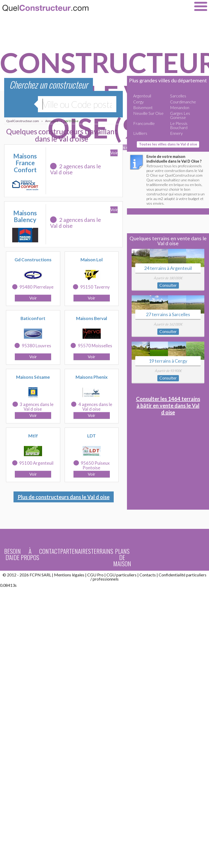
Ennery (176, 133)
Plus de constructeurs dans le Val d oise (64, 497)
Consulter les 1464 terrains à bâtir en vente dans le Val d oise (168, 405)
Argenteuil (142, 95)
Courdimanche (183, 101)
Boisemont (143, 107)
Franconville (144, 123)
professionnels (106, 578)
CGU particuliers (121, 574)
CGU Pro (95, 574)
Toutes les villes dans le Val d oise (168, 144)
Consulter (168, 285)
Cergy (138, 101)
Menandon (179, 107)
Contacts (147, 574)
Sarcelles (178, 95)
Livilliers (140, 133)
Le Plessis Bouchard (178, 125)
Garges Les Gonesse (180, 115)
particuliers (196, 574)
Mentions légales (69, 574)
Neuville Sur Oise (148, 113)
